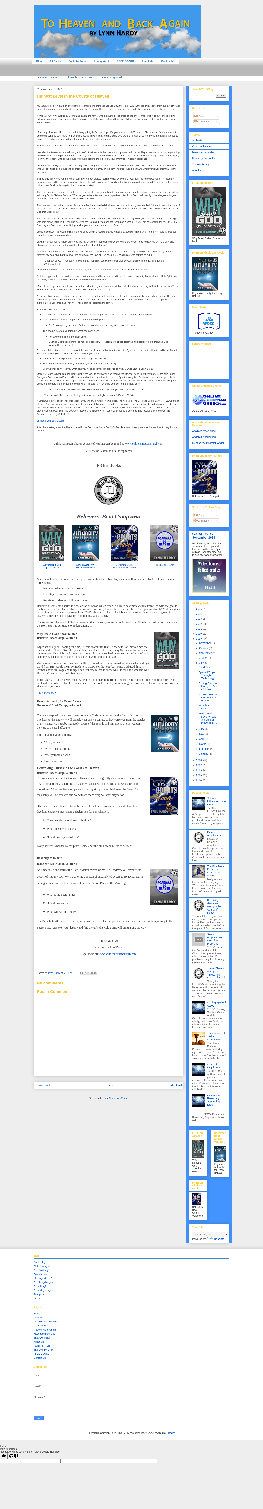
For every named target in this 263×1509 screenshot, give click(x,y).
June (202, 729)
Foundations (40, 1274)
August (203, 657)
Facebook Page (47, 77)
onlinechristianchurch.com (50, 420)
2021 (199, 628)
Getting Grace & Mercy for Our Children (208, 686)
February (204, 748)
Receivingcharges (43, 1282)
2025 (199, 608)
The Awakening (200, 164)
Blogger (171, 1433)
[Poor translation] (13, 1456)
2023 (199, 618)
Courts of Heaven (202, 146)
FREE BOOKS (125, 61)
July (201, 662)
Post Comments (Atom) (116, 1098)
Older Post (175, 1085)
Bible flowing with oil (44, 1266)
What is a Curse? (204, 707)
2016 (199, 770)
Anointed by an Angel (204, 431)
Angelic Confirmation (204, 437)
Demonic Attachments (214, 834)
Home (109, 1085)
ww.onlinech (145, 443)
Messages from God (203, 152)
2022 (199, 623)
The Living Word (112, 77)
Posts (199, 115)
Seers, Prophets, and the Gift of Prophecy (215, 939)
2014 (199, 780)
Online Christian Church (79, 77)
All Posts (55, 61)
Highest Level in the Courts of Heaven (208, 697)
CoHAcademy (41, 1270)
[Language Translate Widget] (210, 1234)
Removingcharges (43, 1290)
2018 (199, 760)
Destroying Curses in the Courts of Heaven (124, 566)
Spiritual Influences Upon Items (216, 801)
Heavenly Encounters (204, 158)
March (203, 743)
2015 (199, 775)
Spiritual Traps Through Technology (207, 675)
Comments (202, 121)
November (205, 643)
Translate (215, 1238)
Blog (39, 61)
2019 (199, 638)
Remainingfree (41, 1286)
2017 (199, 765)
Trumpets (39, 1294)
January (204, 753)
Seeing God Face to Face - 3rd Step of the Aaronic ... (208, 718)
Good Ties (204, 667)
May (202, 733)
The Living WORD (43, 1349)
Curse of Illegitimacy (213, 1066)
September (205, 653)
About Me (147, 61)
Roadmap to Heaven (164, 564)
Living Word (101, 61)
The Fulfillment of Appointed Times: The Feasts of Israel (216, 973)
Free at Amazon (46, 692)
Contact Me (168, 61)
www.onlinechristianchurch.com (118, 953)
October (204, 648)
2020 (199, 633)
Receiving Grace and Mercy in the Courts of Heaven (214, 906)
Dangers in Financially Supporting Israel (213, 1100)
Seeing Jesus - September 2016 (203, 535)
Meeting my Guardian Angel (208, 443)
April (202, 739)
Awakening (39, 1262)
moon (37, 1298)
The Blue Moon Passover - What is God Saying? (216, 871)
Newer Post (42, 1085)
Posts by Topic (77, 61)
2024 (199, 613)
